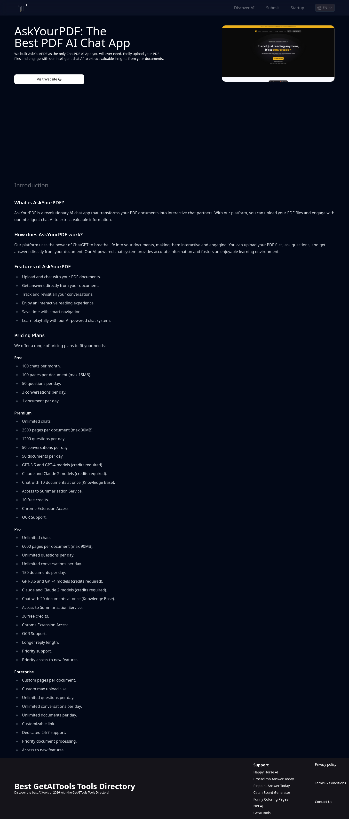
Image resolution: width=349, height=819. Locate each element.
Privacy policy (325, 764)
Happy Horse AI (265, 772)
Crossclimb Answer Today (273, 779)
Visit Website (49, 79)
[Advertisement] (174, 138)
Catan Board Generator (271, 792)
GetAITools (261, 813)
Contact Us (323, 801)
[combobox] (325, 8)
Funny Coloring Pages (270, 799)
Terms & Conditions (325, 783)
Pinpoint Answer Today (271, 785)
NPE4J (258, 806)
